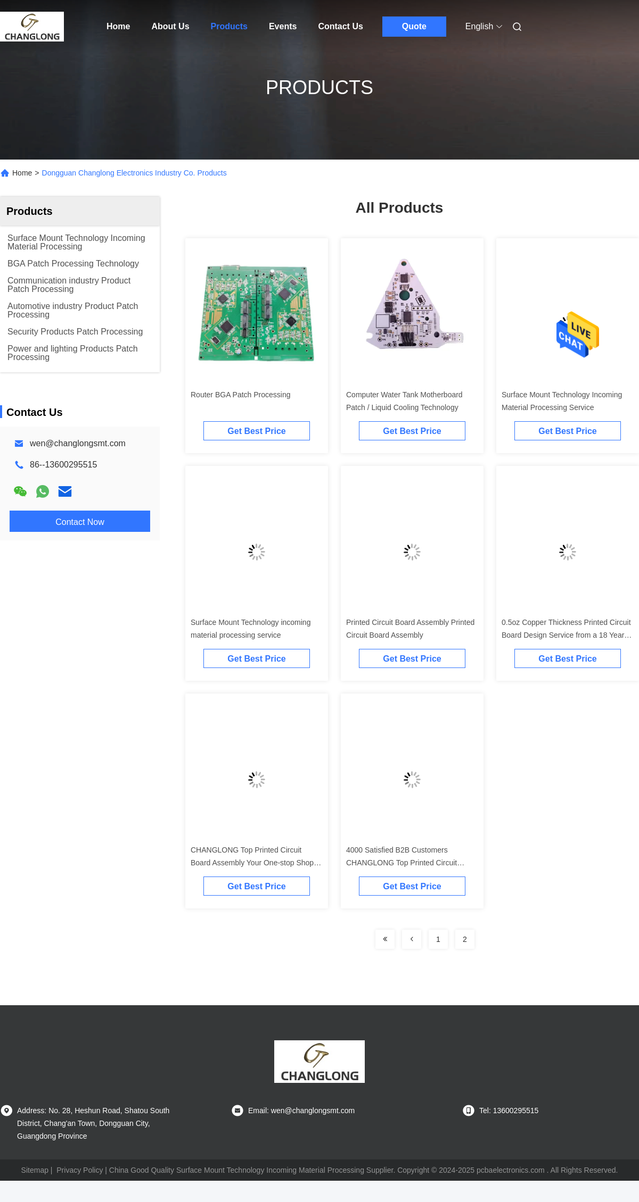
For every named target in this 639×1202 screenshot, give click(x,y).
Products (229, 26)
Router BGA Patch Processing (241, 394)
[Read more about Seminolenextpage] (385, 939)
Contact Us (340, 26)
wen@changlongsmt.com (78, 443)
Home (118, 26)
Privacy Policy (79, 1170)
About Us (170, 26)
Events (283, 26)
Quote (414, 26)
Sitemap (34, 1170)
